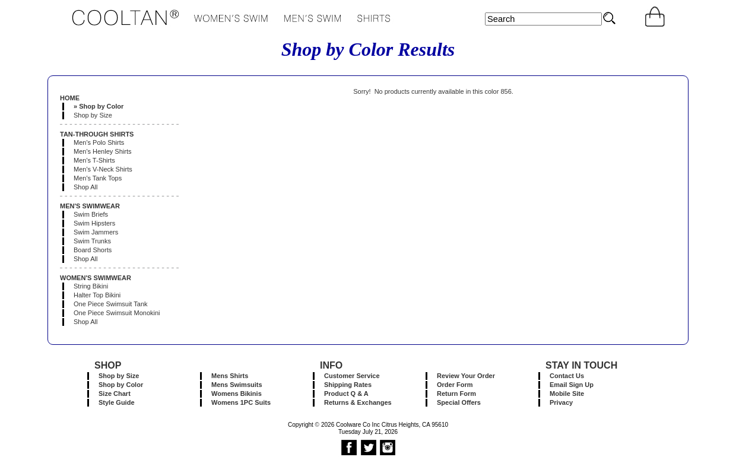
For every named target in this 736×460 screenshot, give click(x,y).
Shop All (85, 187)
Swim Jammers (96, 232)
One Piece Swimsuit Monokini (117, 312)
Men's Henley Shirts (102, 151)
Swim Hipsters (94, 223)
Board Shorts (93, 249)
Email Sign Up (572, 384)
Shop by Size (93, 115)
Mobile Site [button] (567, 393)
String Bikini (91, 286)
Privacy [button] (561, 402)
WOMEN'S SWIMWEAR (95, 277)
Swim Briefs (91, 214)
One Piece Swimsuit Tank (111, 303)
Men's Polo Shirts (99, 142)
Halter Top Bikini (97, 295)
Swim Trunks (92, 241)
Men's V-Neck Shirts (103, 169)
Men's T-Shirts (94, 160)
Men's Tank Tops (98, 178)
